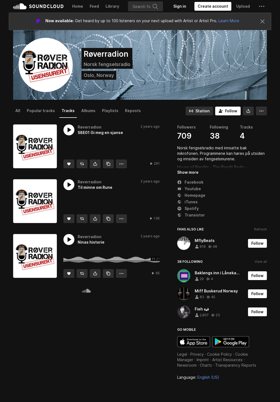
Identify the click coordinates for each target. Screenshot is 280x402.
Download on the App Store (193, 341)
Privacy (197, 354)
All (17, 110)
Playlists (110, 110)
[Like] (68, 163)
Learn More (228, 20)
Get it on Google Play (230, 341)
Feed (94, 6)
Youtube (189, 188)
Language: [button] (198, 377)
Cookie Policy (219, 354)
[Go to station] (199, 111)
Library (112, 6)
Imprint (203, 359)
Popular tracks (41, 110)
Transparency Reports (235, 365)
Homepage (191, 195)
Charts (206, 365)
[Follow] (228, 111)
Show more (188, 172)
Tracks (68, 110)
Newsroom (187, 365)
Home (77, 6)
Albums (88, 110)
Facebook (190, 182)
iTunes (187, 201)
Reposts (133, 110)
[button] (261, 6)
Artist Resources (227, 359)
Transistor (191, 215)
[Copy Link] (108, 163)
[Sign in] (179, 6)
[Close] (262, 21)
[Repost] (82, 163)
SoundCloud (38, 6)
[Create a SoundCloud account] (212, 6)
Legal (182, 354)
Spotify (188, 208)
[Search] (145, 6)
